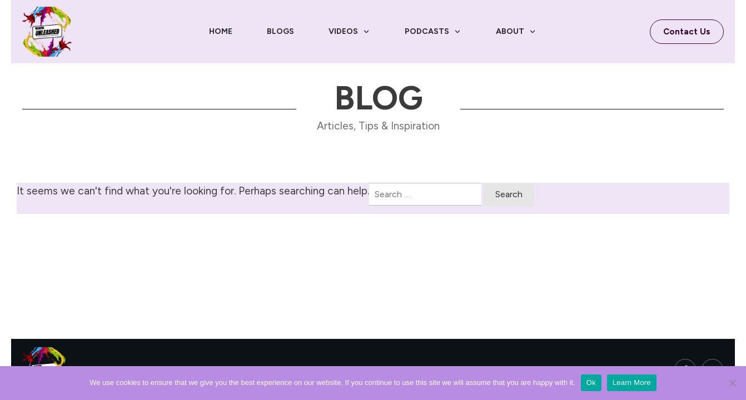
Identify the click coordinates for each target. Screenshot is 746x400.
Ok (591, 382)
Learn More (632, 382)
